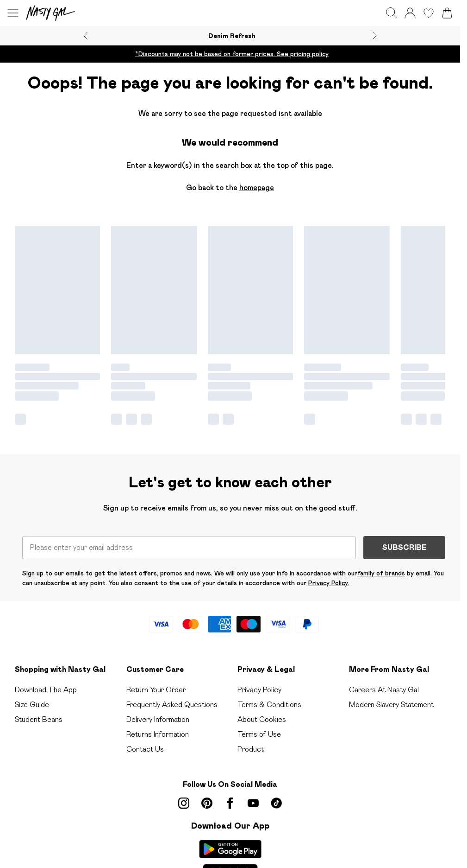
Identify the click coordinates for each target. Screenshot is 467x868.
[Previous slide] (85, 35)
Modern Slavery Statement (391, 697)
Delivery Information (157, 712)
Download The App (46, 682)
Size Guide (32, 697)
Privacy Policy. (328, 575)
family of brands (381, 565)
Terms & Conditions (269, 697)
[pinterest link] (206, 795)
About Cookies (261, 712)
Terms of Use (259, 727)
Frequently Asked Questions (172, 697)
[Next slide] (374, 35)
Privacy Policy (259, 682)
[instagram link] (183, 795)
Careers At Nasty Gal (384, 682)
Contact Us (145, 742)
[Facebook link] (230, 795)
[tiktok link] (276, 795)
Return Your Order (156, 682)
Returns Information (157, 727)
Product (250, 742)
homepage (256, 187)
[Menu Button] (13, 13)
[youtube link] (253, 795)
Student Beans (38, 712)
